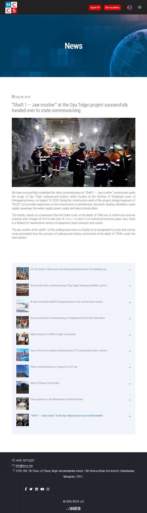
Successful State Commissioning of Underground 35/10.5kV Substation (60, 322)
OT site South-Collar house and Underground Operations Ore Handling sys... (62, 273)
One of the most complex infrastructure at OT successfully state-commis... (62, 355)
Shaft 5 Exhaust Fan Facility (37, 387)
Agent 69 (95, 7)
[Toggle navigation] (140, 7)
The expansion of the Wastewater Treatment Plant (49, 403)
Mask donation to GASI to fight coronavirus (46, 338)
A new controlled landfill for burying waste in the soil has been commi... (60, 306)
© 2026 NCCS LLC (73, 501)
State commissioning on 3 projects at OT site (47, 371)
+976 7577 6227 (25, 460)
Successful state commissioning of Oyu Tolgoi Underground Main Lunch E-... (62, 289)
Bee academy (112, 7)
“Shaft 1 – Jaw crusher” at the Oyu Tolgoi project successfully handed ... (60, 420)
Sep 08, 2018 (21, 97)
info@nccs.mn (24, 465)
